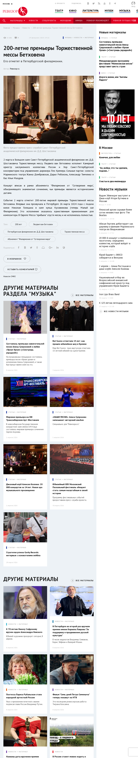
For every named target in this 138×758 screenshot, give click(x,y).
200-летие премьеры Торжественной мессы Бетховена (57, 28)
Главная (6, 28)
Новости (33, 20)
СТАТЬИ (11, 339)
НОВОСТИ (78, 38)
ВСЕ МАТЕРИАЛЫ (85, 295)
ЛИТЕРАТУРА (106, 153)
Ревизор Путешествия (124, 20)
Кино (72, 10)
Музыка (124, 10)
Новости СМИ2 (9, 276)
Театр (59, 10)
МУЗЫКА (68, 38)
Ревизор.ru (14, 68)
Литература (90, 10)
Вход (133, 6)
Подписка (76, 3)
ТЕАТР (104, 57)
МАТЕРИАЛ (89, 38)
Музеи (109, 10)
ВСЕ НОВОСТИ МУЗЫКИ (116, 311)
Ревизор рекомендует (98, 20)
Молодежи (65, 20)
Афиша (79, 20)
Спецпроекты (49, 20)
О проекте (60, 3)
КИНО (103, 73)
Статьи (113, 38)
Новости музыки (113, 189)
